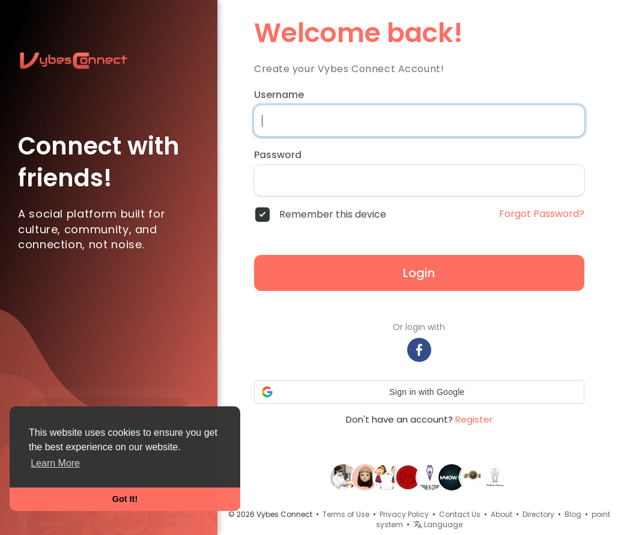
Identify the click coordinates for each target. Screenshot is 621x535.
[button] (419, 392)
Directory (538, 514)
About (501, 514)
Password (277, 155)
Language (437, 524)
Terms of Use (346, 514)
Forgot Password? (541, 214)
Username (279, 95)
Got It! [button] (125, 499)
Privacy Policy (404, 514)
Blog (573, 514)
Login (419, 272)
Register (473, 419)
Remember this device (332, 214)
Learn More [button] (55, 463)
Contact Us (459, 514)
